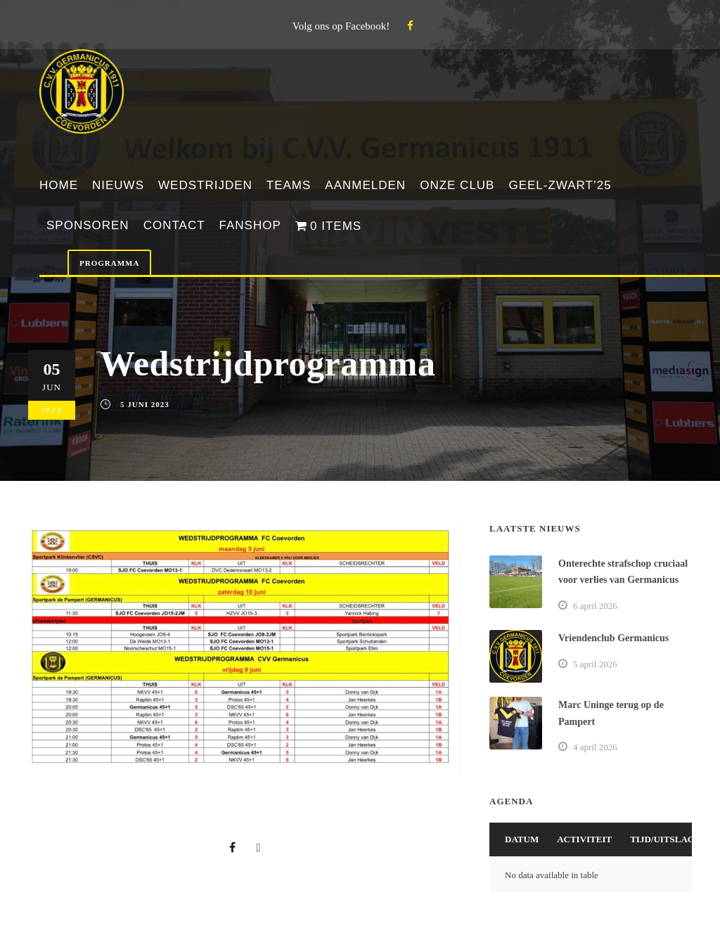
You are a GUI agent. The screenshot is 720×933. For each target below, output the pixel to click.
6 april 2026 (595, 605)
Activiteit (584, 839)
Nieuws (118, 185)
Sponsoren (87, 225)
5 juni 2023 (144, 404)
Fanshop (250, 225)
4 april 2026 (595, 747)
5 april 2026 (595, 664)
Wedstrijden (205, 185)
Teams (288, 185)
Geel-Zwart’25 (559, 185)
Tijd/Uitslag (662, 839)
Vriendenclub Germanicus (613, 638)
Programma (109, 263)
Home (58, 185)
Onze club (457, 185)
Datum (522, 839)
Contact (174, 225)
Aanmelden (365, 185)
